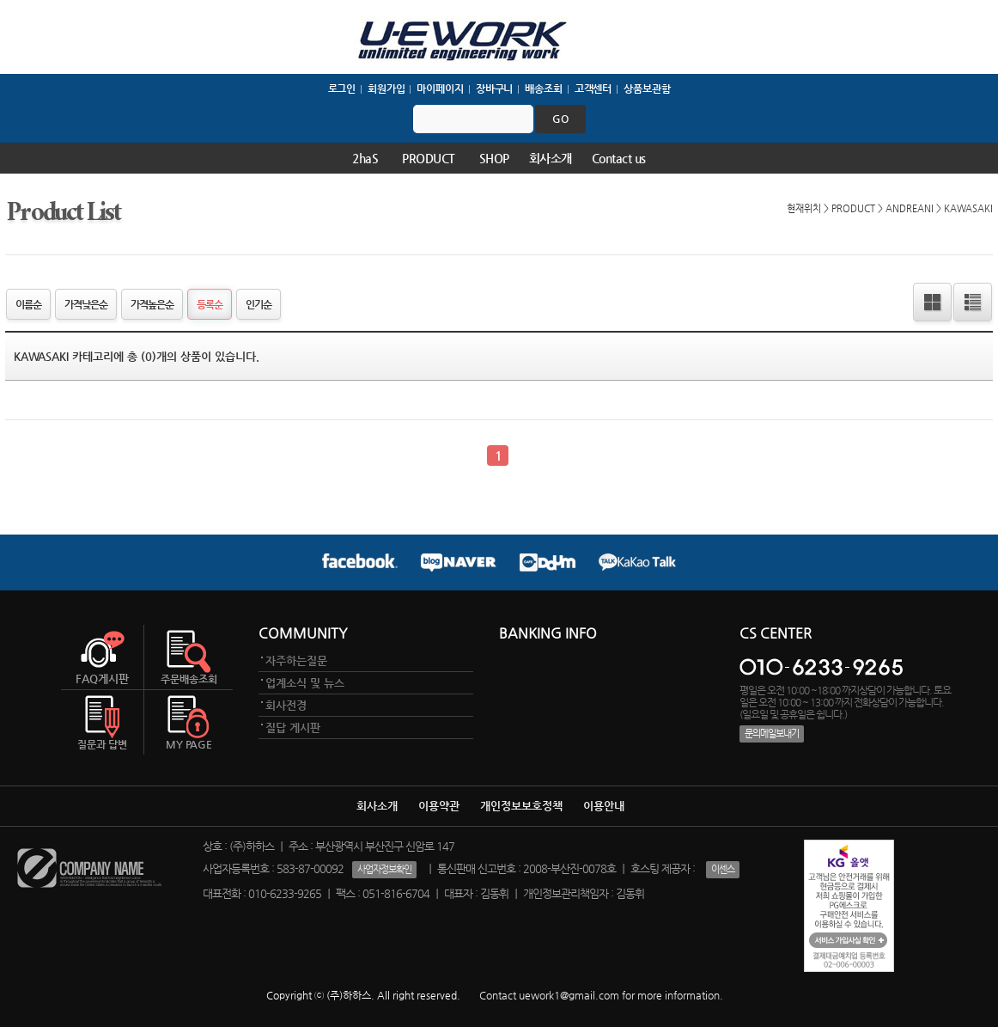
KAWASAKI (968, 208)
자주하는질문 (296, 660)
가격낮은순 (85, 304)
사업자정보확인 (384, 869)
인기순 (258, 304)
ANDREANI (909, 208)
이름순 (28, 304)
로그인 (342, 89)
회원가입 (386, 89)
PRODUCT (428, 158)
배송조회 (544, 89)
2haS (365, 158)
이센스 (722, 869)
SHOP (494, 158)
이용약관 (438, 805)
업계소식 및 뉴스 (304, 682)
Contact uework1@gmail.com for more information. (601, 995)
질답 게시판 (292, 727)
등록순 (209, 304)
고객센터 (593, 89)
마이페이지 (440, 89)
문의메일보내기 (772, 733)
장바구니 (495, 89)
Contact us (619, 158)
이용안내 (603, 805)
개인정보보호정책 (521, 805)
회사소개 (550, 158)
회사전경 (286, 705)
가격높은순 (152, 304)
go (560, 119)
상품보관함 (647, 89)
